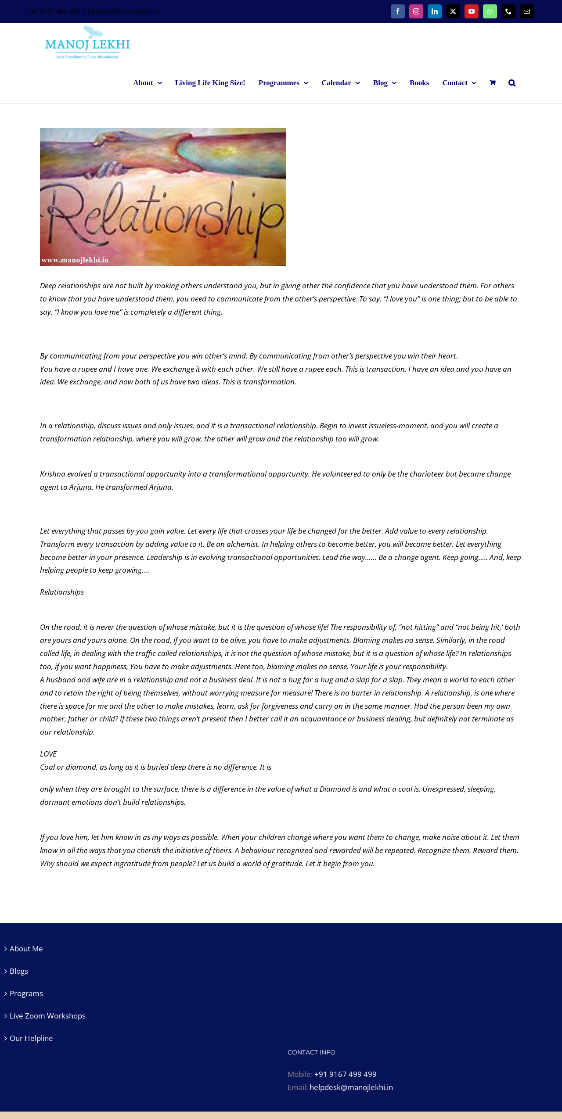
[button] (512, 82)
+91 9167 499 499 (345, 1074)
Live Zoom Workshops (48, 1016)
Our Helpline (31, 1038)
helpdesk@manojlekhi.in (124, 11)
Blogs (19, 971)
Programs (26, 993)
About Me (26, 948)
